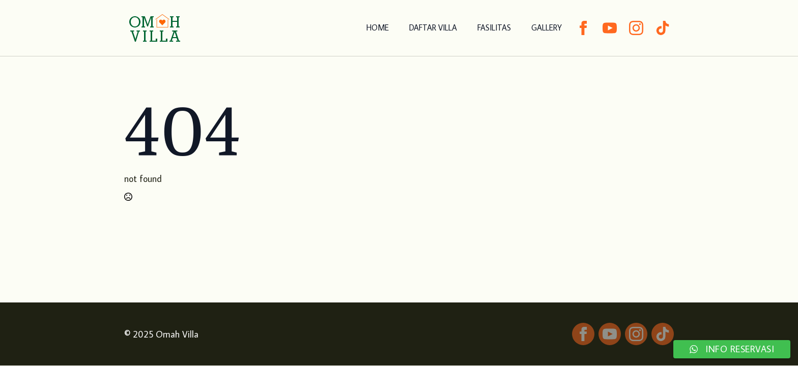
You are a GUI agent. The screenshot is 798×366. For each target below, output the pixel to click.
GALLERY (546, 27)
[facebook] (583, 28)
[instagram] (636, 28)
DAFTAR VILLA (433, 27)
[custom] (662, 28)
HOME (377, 27)
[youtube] (609, 28)
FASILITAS (494, 27)
